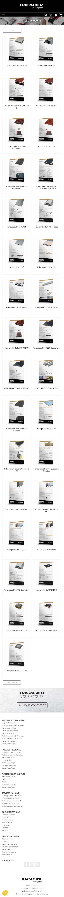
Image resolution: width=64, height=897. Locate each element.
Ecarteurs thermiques (9, 765)
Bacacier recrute (7, 855)
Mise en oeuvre (7, 822)
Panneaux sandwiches (9, 728)
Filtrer (11, 30)
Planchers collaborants (9, 777)
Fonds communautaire (9, 852)
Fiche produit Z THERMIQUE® (46, 307)
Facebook (26, 864)
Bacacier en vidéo (7, 839)
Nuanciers (5, 828)
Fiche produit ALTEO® (46, 65)
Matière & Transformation (10, 847)
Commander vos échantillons (11, 798)
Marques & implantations (10, 844)
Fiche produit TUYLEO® (46, 146)
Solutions (4, 830)
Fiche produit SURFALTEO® (46, 590)
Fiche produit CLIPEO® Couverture (46, 348)
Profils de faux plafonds (9, 784)
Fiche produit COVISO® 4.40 (46, 106)
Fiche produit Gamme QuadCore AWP (16, 470)
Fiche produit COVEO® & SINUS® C (17, 107)
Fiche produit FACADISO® (17, 65)
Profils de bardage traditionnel (11, 752)
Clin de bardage (7, 760)
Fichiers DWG (6, 825)
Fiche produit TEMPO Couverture (16, 590)
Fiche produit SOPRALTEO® (46, 630)
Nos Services (6, 849)
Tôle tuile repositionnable (10, 731)
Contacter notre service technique (12, 806)
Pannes (4, 782)
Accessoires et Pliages (8, 744)
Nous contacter (32, 705)
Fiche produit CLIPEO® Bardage (16, 388)
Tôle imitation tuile (8, 733)
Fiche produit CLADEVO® (16, 227)
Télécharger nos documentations (12, 796)
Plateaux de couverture (9, 741)
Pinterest (37, 864)
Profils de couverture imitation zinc (13, 736)
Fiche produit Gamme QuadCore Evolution (46, 470)
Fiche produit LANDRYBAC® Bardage (17, 429)
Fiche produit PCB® (16, 267)
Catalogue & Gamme (8, 815)
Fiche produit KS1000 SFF (46, 549)
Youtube (32, 864)
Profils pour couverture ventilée (12, 739)
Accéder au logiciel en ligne (10, 803)
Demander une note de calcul (11, 801)
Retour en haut (11, 682)
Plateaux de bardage (8, 763)
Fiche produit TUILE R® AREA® (17, 348)
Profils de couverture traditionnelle (13, 725)
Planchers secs (6, 779)
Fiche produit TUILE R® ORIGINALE (17, 147)
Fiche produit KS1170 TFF (16, 549)
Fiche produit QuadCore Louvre (17, 509)
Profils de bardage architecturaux (12, 755)
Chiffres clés (5, 842)
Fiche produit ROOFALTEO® (17, 630)
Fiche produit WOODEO (46, 267)
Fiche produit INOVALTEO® (16, 671)
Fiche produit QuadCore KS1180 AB (46, 510)
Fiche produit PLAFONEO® (16, 307)
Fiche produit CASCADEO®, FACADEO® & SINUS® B (46, 187)
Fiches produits (6, 817)
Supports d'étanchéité (9, 723)
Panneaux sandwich (8, 758)
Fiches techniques (7, 820)
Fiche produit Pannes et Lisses (46, 388)
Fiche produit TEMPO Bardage (46, 227)
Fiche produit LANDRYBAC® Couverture (17, 187)
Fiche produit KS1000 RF (46, 428)
